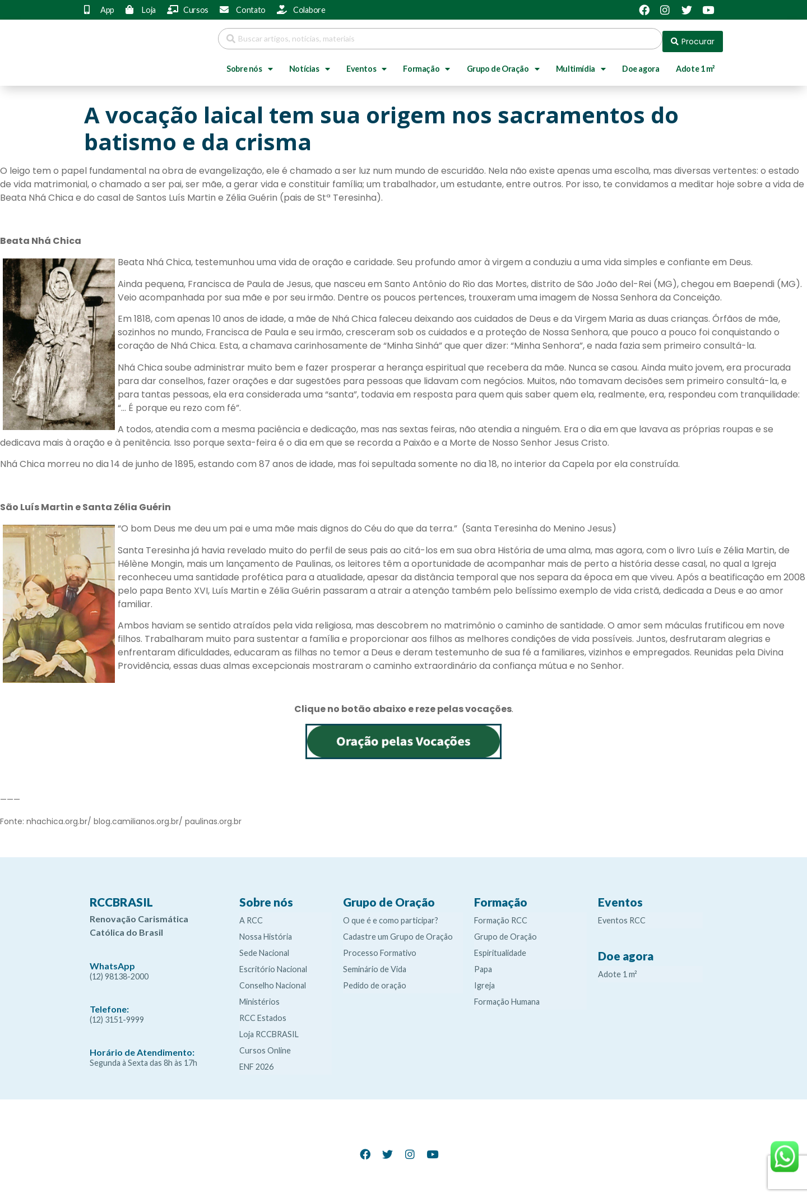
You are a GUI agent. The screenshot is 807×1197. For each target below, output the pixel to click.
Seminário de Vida (374, 963)
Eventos (366, 63)
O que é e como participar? (390, 914)
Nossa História (265, 931)
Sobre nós (249, 63)
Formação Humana (507, 996)
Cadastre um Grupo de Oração (398, 931)
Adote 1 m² (695, 63)
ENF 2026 (256, 1061)
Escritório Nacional (273, 963)
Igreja (484, 980)
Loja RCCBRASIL (269, 1028)
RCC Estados (262, 1012)
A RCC (251, 914)
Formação (426, 63)
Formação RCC (500, 914)
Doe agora (640, 63)
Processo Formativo (379, 947)
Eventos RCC (622, 914)
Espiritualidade (500, 947)
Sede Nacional (264, 947)
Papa (483, 963)
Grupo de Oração (503, 63)
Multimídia (581, 63)
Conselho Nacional (272, 980)
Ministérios (259, 996)
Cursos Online (265, 1045)
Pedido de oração (374, 980)
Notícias (309, 63)
